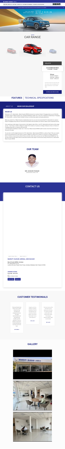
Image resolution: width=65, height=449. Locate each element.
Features (15, 98)
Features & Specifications (36, 4)
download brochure (52, 92)
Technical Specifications (39, 98)
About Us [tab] (9, 107)
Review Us (18, 279)
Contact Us (18, 4)
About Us (9, 4)
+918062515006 (13, 276)
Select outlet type (12, 256)
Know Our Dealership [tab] (27, 107)
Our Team (13, 4)
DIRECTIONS (11, 279)
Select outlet (23, 256)
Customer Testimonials (26, 4)
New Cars (5, 4)
